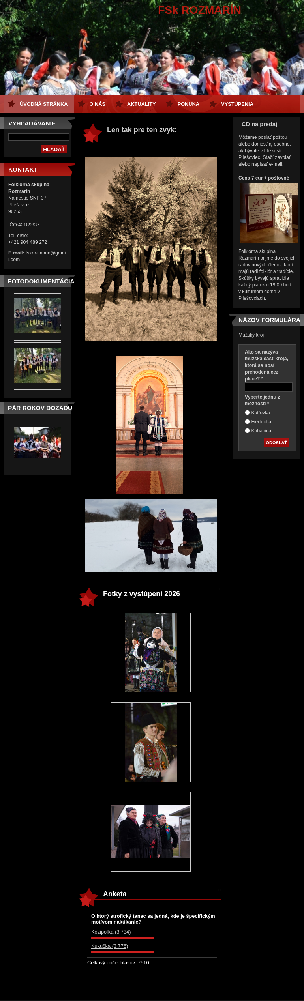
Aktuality (141, 104)
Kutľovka (260, 412)
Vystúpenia (237, 104)
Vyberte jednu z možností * (262, 400)
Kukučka (109, 946)
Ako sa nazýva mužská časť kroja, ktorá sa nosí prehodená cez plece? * (266, 365)
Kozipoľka (111, 932)
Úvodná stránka (44, 104)
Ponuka (188, 104)
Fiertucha (261, 422)
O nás (98, 104)
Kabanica (261, 431)
